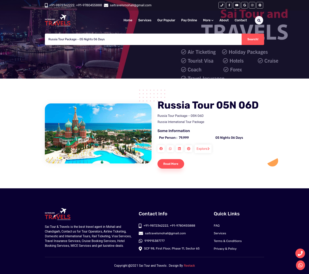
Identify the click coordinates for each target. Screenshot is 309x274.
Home (127, 20)
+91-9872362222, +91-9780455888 (75, 5)
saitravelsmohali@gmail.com (163, 233)
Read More (171, 164)
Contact (241, 20)
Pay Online (189, 20)
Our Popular (166, 20)
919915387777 (152, 241)
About (224, 20)
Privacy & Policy (225, 249)
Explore (203, 149)
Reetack (189, 265)
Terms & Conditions (228, 241)
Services (144, 20)
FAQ (217, 225)
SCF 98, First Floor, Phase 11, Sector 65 (170, 249)
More (208, 20)
